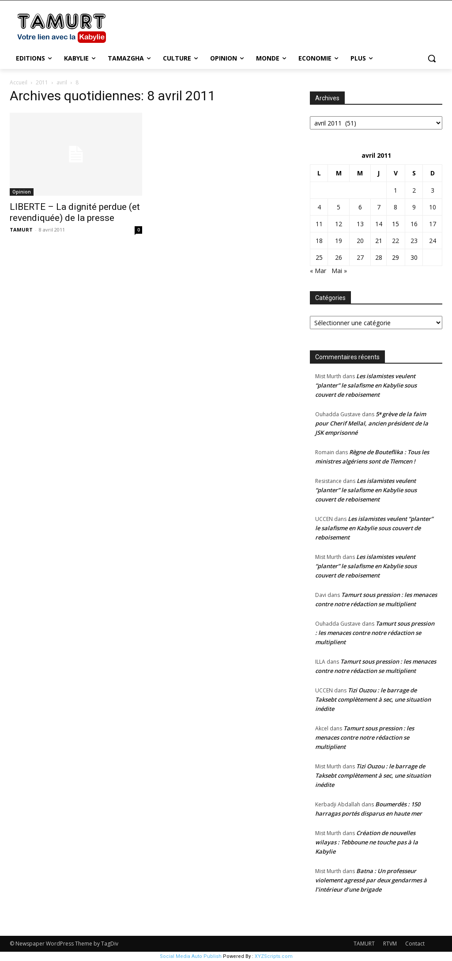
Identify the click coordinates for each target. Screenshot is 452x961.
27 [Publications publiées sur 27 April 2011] (360, 257)
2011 (42, 82)
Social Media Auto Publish (191, 956)
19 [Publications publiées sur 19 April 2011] (338, 240)
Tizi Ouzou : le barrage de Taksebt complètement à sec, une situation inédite (373, 699)
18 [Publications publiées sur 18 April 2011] (319, 240)
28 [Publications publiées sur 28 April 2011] (378, 257)
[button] (431, 58)
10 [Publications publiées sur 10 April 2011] (432, 207)
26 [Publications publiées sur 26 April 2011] (338, 257)
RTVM (390, 943)
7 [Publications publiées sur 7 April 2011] (378, 207)
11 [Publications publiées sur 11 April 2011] (319, 224)
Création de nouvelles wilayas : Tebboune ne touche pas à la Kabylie (366, 842)
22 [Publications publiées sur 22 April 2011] (395, 240)
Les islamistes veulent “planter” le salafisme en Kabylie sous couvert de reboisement (366, 385)
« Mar (318, 270)
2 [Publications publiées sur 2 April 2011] (414, 190)
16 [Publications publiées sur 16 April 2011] (414, 224)
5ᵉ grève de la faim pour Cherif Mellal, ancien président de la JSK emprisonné (371, 423)
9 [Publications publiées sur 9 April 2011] (414, 207)
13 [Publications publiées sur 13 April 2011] (360, 224)
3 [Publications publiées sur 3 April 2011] (432, 190)
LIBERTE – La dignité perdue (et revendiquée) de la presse (75, 212)
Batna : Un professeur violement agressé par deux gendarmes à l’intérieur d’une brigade (371, 880)
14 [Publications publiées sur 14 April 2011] (378, 224)
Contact (415, 943)
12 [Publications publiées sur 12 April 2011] (338, 224)
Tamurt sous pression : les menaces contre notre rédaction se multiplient (374, 632)
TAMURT (21, 229)
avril (61, 82)
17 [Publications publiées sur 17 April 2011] (432, 224)
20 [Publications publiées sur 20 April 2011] (360, 240)
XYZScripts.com (274, 956)
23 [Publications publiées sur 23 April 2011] (414, 240)
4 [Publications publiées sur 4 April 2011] (319, 207)
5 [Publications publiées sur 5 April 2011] (338, 207)
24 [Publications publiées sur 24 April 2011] (432, 240)
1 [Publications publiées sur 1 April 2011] (395, 190)
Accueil (18, 82)
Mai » (339, 270)
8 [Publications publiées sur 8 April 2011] (395, 207)
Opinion (21, 192)
